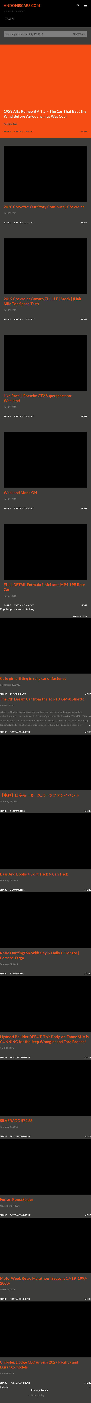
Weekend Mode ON (20, 492)
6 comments (17, 811)
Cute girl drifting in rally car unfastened (33, 678)
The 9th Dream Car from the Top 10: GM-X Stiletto (42, 699)
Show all (79, 34)
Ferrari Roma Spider (16, 1199)
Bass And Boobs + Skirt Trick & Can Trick (34, 874)
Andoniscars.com (22, 5)
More (84, 131)
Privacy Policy (37, 1395)
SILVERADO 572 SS (16, 1120)
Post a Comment (24, 131)
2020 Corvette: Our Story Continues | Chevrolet (44, 207)
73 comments (18, 694)
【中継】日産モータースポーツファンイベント (39, 795)
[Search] (78, 5)
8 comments (17, 889)
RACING (10, 19)
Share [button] (7, 131)
